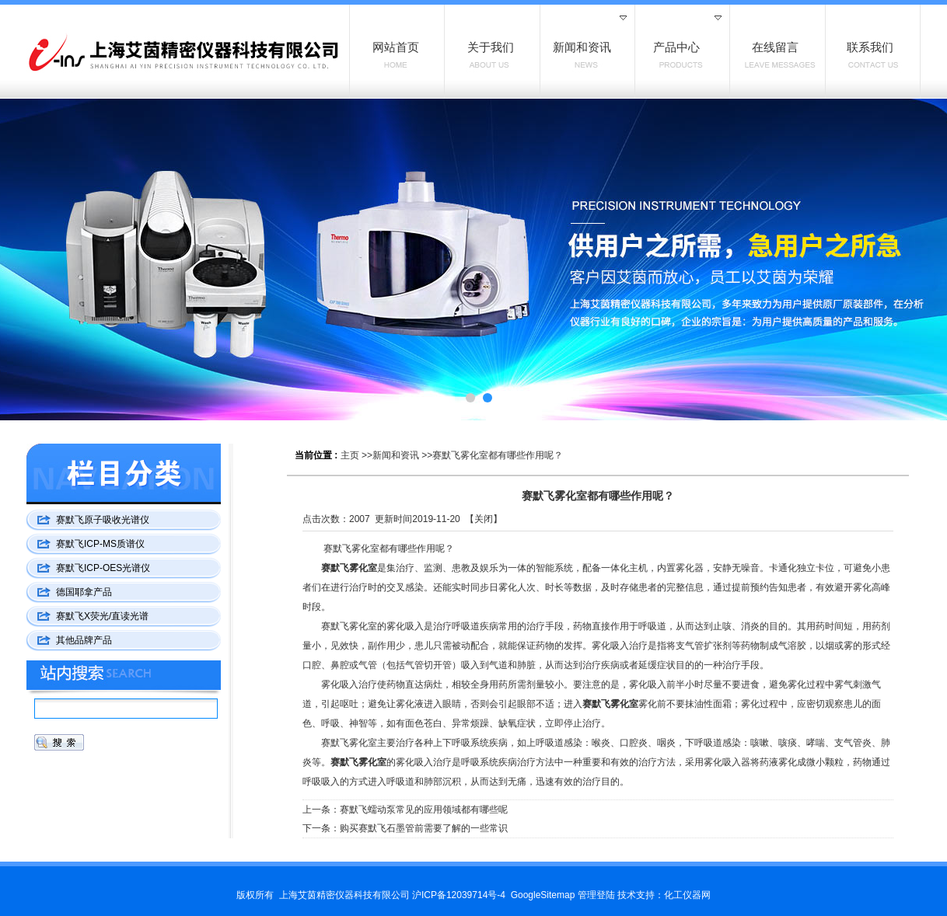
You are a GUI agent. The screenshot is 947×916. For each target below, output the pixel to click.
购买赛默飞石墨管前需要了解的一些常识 (424, 828)
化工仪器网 (687, 895)
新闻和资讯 (395, 455)
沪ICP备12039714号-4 (458, 895)
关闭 (483, 519)
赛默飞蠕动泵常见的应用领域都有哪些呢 (424, 809)
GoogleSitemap (543, 895)
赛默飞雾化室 (349, 567)
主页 (350, 455)
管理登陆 (596, 895)
